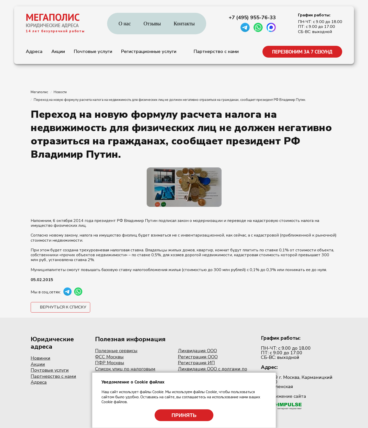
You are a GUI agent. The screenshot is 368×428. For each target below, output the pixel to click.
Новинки (40, 358)
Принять (184, 415)
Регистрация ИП (196, 363)
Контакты (184, 23)
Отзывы (152, 23)
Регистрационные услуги (148, 51)
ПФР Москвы (109, 363)
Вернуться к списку (63, 307)
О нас (125, 23)
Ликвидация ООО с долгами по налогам (212, 372)
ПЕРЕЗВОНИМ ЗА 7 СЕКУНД (302, 51)
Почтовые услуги (93, 51)
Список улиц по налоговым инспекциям (125, 372)
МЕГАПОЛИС (53, 17)
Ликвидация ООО (197, 351)
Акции (58, 51)
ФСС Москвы (109, 357)
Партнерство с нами (216, 51)
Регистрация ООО (198, 357)
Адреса (34, 51)
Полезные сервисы (116, 351)
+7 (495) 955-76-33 (252, 17)
